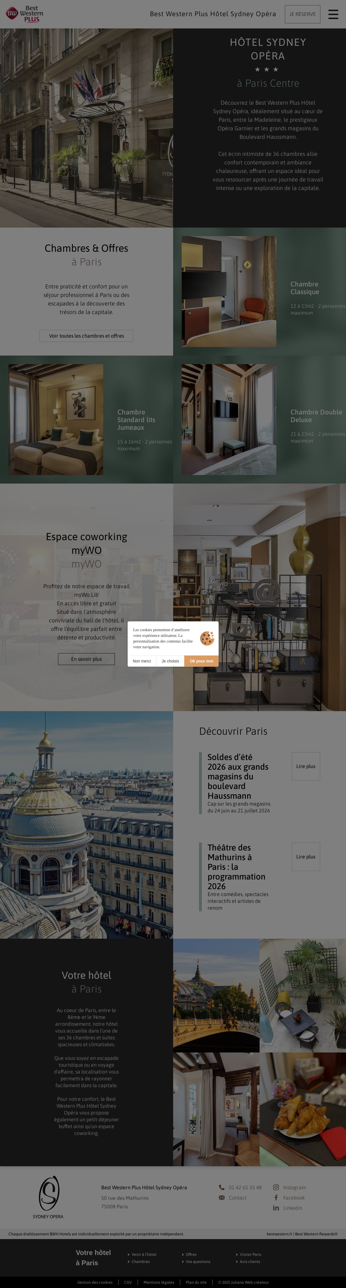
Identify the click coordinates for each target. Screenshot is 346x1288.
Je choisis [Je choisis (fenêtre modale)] (170, 661)
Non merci (142, 661)
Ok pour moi (201, 661)
